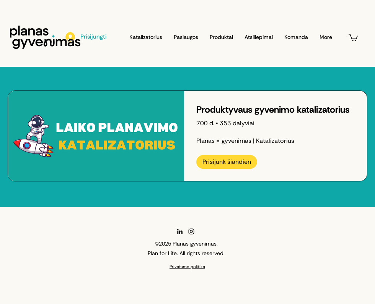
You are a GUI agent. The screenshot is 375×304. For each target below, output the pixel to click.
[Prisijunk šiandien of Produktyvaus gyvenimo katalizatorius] (226, 162)
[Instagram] (191, 231)
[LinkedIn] (180, 231)
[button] (353, 37)
